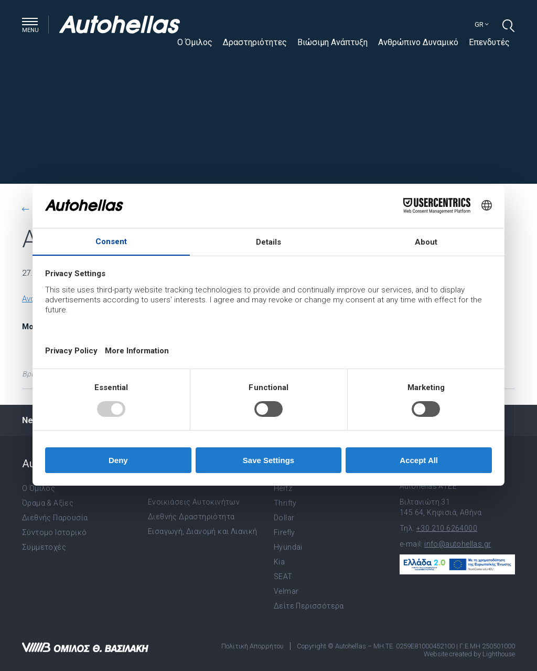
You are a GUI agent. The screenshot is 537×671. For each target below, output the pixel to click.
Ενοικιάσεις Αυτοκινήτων (194, 502)
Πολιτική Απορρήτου (252, 646)
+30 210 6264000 (446, 528)
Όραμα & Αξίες (47, 503)
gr (482, 24)
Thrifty (285, 503)
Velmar (286, 591)
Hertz (283, 488)
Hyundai (288, 547)
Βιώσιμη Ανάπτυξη (332, 42)
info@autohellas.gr (457, 544)
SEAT (283, 576)
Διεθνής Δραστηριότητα (191, 516)
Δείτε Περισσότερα (309, 606)
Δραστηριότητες (255, 42)
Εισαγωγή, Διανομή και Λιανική (202, 531)
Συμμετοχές (44, 547)
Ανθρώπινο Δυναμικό (418, 42)
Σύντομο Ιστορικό (54, 532)
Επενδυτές (489, 42)
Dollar (284, 517)
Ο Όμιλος (194, 42)
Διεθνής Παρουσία (55, 517)
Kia (279, 562)
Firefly (284, 532)
